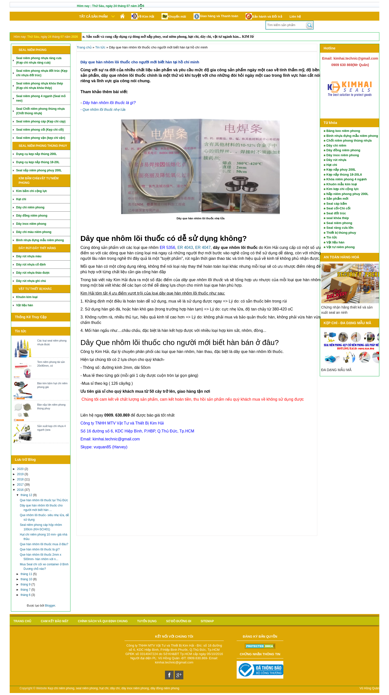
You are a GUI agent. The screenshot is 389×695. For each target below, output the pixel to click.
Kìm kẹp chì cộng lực (342, 189)
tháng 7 (26, 589)
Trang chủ (84, 47)
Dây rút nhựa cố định (31, 264)
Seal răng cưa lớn (340, 228)
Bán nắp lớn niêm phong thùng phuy (51, 406)
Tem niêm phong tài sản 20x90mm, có (51, 363)
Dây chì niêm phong (30, 207)
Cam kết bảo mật (54, 621)
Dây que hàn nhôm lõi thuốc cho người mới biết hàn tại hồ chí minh (139, 62)
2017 (21, 484)
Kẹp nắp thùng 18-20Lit (344, 174)
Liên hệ (295, 16)
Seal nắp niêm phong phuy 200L (39, 170)
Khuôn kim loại (26, 297)
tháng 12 (27, 495)
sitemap (207, 621)
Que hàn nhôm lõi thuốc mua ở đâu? (44, 544)
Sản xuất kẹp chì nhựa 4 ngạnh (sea (51, 428)
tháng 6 (26, 595)
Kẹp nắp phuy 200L (341, 169)
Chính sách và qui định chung (103, 621)
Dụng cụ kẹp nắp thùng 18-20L (38, 162)
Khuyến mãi (174, 16)
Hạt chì (21, 199)
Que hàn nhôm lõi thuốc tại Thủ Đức (44, 500)
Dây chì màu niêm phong (33, 232)
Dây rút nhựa (336, 160)
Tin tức (331, 237)
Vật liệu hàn (24, 305)
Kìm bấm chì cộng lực (31, 191)
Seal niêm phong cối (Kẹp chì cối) (40, 129)
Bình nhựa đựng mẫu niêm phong (40, 240)
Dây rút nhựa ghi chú (31, 281)
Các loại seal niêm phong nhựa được (51, 342)
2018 (21, 479)
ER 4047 (203, 247)
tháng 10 (27, 579)
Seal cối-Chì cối (338, 208)
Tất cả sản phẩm (93, 16)
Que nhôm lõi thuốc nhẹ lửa (104, 110)
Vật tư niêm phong (340, 247)
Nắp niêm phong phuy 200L (347, 194)
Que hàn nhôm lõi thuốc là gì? (40, 549)
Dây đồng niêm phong (31, 215)
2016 (21, 490)
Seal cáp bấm (336, 203)
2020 (21, 469)
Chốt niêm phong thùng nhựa (349, 140)
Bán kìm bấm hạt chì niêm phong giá (52, 385)
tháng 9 (26, 584)
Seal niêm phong (339, 223)
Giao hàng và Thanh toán (216, 16)
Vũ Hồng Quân (369, 688)
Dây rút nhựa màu (28, 256)
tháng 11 (27, 574)
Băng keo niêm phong (343, 131)
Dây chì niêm (336, 145)
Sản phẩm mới (337, 198)
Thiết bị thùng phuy (341, 232)
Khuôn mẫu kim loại (341, 184)
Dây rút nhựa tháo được (33, 272)
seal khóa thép (337, 218)
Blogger (50, 605)
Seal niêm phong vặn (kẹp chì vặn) (40, 138)
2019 (21, 474)
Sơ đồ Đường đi (178, 621)
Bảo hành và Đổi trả (264, 16)
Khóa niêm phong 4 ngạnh (346, 179)
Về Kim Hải (142, 16)
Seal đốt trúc (336, 213)
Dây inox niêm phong (31, 224)
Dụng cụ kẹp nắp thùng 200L (36, 154)
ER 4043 (185, 247)
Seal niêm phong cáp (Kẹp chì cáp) (40, 121)
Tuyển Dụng (147, 621)
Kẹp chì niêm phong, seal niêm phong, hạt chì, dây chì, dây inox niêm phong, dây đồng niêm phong (113, 688)
